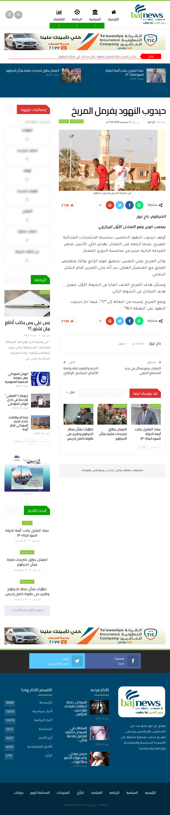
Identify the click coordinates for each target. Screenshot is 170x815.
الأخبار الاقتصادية (39, 747)
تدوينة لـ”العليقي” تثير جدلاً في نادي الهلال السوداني (16, 400)
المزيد (58, 15)
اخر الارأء (155, 406)
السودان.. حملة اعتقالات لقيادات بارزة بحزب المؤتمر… (75, 708)
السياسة (94, 15)
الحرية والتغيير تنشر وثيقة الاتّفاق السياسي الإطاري (81, 370)
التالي (142, 447)
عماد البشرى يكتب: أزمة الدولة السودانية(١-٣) (125, 72)
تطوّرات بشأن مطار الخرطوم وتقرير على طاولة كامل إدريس (27, 591)
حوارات (18, 792)
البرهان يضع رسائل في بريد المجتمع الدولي (142, 370)
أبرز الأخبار (45, 738)
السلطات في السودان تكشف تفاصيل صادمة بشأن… (76, 734)
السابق (154, 447)
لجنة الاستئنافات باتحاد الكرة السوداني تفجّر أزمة (18, 423)
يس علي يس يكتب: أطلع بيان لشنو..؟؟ (27, 325)
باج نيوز (92, 805)
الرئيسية (113, 15)
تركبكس (109, 470)
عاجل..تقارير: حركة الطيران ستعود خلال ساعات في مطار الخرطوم (97, 56)
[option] (85, 78)
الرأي (48, 756)
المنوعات (63, 792)
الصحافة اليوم (40, 792)
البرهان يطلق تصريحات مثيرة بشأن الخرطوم (32, 70)
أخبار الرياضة (76, 121)
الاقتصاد (96, 792)
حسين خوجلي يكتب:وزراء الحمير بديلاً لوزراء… (75, 757)
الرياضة (75, 15)
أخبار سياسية (120, 406)
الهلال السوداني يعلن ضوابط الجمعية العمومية (16, 378)
